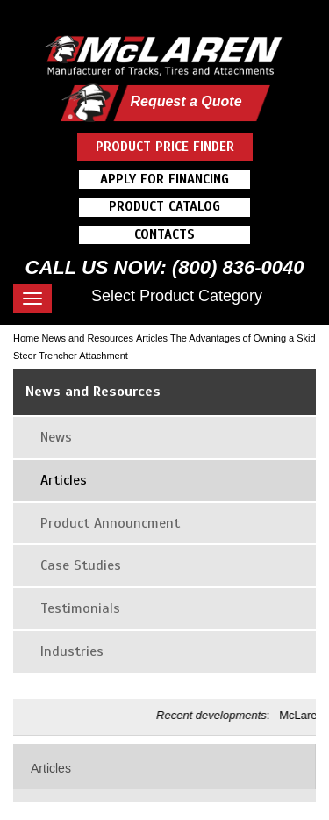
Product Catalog (164, 206)
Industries (72, 651)
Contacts (164, 234)
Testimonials (80, 608)
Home (26, 338)
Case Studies (80, 565)
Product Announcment (110, 523)
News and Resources (87, 338)
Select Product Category (176, 296)
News (56, 437)
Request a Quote (185, 101)
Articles (152, 338)
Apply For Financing (164, 179)
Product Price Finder (165, 147)
